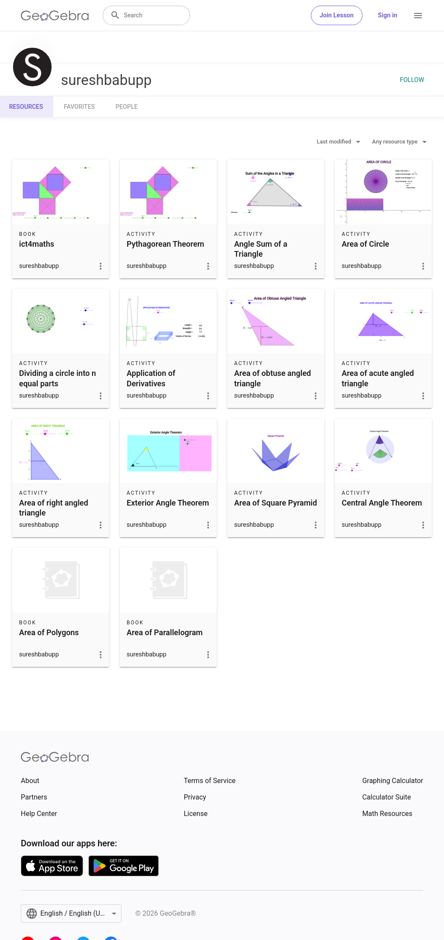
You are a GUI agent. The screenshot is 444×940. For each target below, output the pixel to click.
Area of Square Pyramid (275, 502)
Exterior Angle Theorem (168, 502)
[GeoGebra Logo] (55, 15)
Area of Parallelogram (164, 632)
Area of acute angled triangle (378, 378)
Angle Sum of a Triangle (260, 248)
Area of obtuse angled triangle (272, 378)
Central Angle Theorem (382, 502)
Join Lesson (337, 15)
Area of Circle (365, 243)
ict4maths (36, 243)
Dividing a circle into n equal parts (57, 378)
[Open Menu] (418, 15)
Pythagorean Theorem (165, 243)
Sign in (387, 15)
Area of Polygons (49, 632)
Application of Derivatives (151, 378)
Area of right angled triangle (53, 507)
